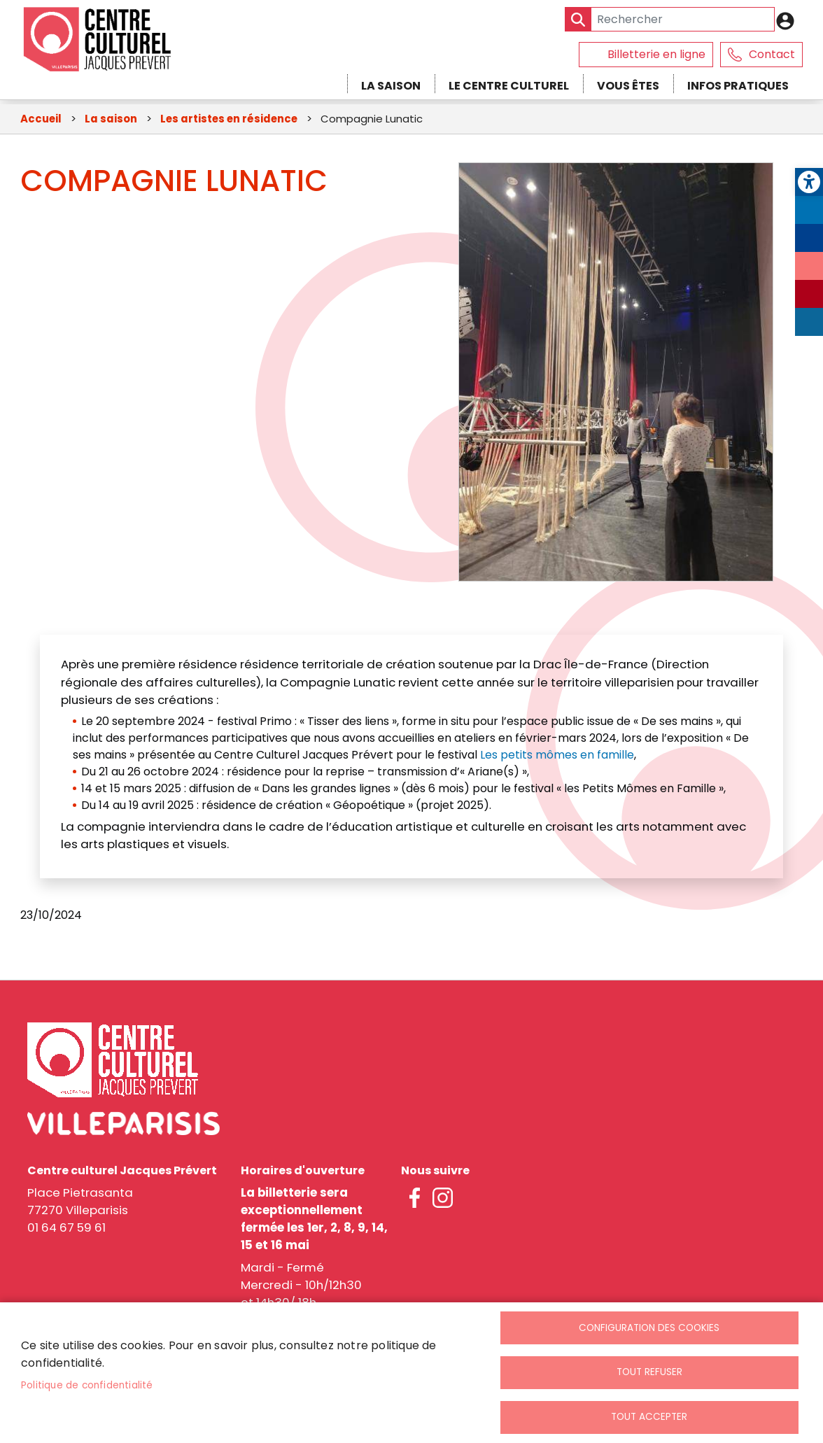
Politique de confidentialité (87, 1384)
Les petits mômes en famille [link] (557, 756)
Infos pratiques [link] (738, 86)
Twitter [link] (809, 210)
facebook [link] (415, 1199)
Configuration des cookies (649, 1325)
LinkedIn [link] (809, 322)
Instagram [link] (809, 266)
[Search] (670, 19)
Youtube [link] (809, 294)
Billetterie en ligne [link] (656, 54)
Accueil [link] (41, 120)
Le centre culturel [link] (509, 86)
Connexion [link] (789, 21)
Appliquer (578, 19)
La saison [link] (391, 86)
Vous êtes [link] (628, 86)
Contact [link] (772, 54)
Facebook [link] (809, 238)
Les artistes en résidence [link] (228, 120)
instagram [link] (443, 1199)
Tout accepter (649, 1416)
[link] (809, 182)
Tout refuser (649, 1371)
